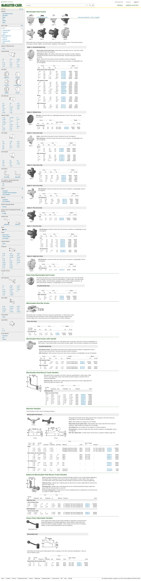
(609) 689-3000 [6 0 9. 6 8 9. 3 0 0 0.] (119, 2)
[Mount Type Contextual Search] (12, 28)
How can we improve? (84, 17)
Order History (132, 5)
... (35, 17)
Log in (136, 2)
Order (120, 5)
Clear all (21, 9)
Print (92, 17)
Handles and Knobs (42, 17)
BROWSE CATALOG (7, 1)
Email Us (128, 2)
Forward (97, 17)
